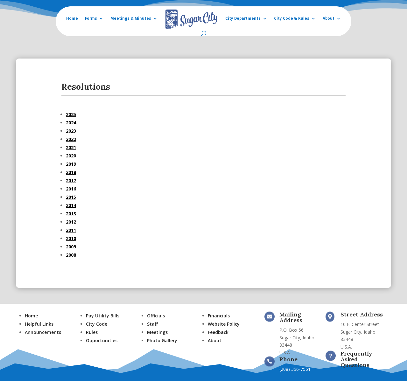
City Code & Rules (291, 18)
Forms (91, 18)
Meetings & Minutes (130, 18)
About (328, 18)
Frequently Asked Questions (356, 359)
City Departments (243, 18)
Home (72, 18)
